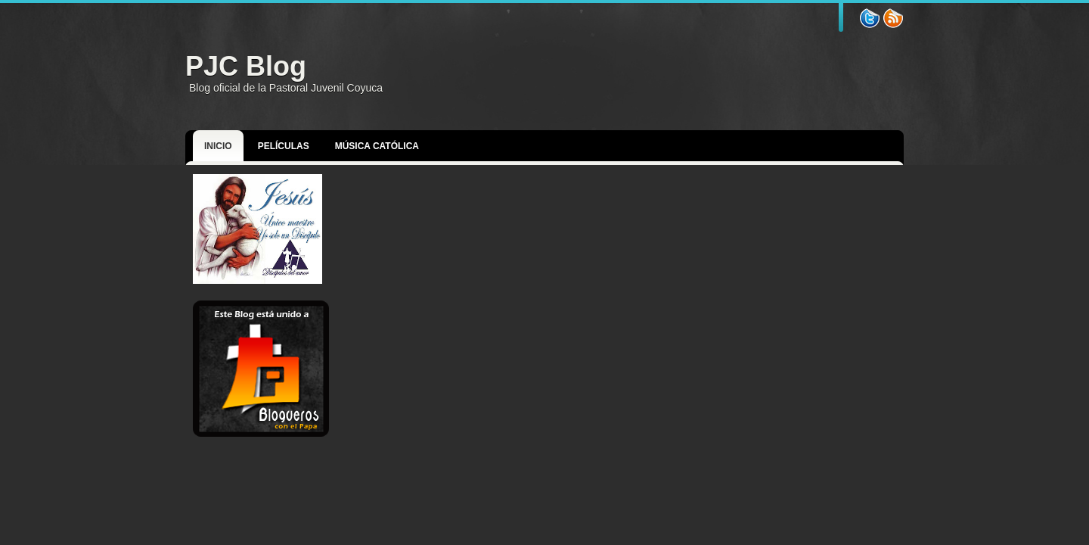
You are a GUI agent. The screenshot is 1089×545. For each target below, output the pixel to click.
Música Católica (377, 146)
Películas (283, 146)
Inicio (218, 146)
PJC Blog (245, 66)
